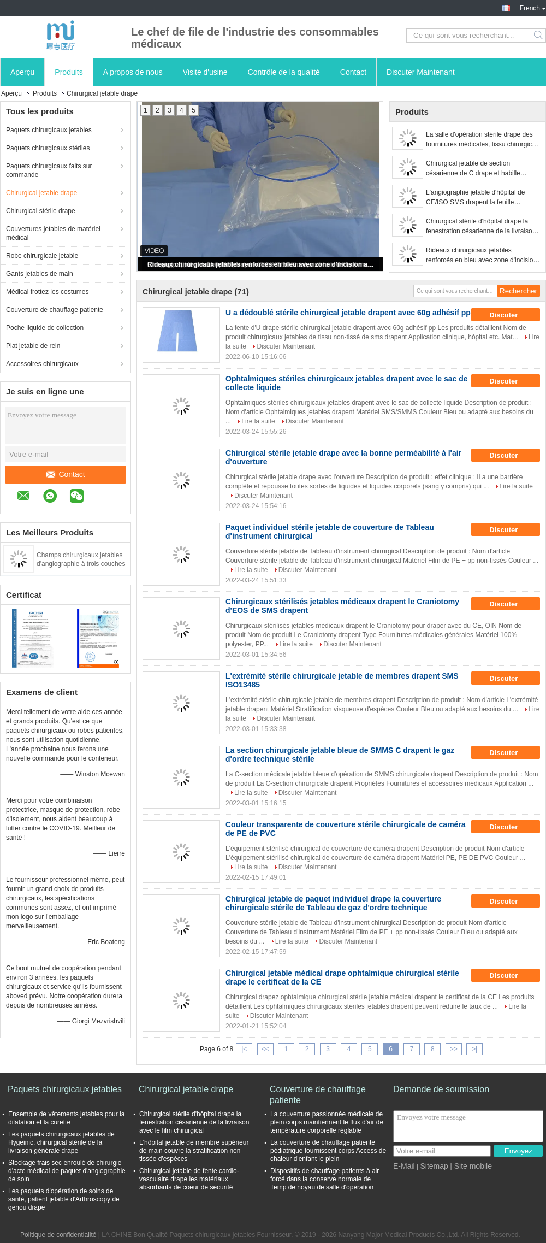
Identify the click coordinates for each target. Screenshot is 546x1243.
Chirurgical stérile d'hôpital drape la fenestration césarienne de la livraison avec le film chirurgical (481, 226)
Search (539, 35)
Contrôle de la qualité (284, 72)
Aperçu (22, 72)
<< (265, 1049)
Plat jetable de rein (33, 346)
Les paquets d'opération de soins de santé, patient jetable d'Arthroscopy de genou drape (64, 1199)
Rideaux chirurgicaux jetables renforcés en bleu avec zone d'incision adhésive (261, 264)
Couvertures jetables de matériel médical (53, 233)
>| (474, 1049)
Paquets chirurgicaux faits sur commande (49, 170)
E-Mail (404, 1166)
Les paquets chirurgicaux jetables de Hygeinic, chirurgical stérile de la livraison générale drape (61, 1142)
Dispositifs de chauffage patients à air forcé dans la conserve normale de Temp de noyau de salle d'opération (324, 1179)
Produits (68, 72)
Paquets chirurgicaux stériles (48, 148)
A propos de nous (133, 72)
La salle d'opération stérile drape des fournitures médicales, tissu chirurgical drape (481, 140)
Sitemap (434, 1166)
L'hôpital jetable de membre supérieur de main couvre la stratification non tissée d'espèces (193, 1151)
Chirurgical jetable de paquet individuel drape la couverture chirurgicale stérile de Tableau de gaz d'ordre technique (333, 903)
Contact (353, 72)
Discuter (511, 314)
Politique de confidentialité (58, 1235)
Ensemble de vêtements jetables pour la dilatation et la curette (66, 1118)
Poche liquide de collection (45, 328)
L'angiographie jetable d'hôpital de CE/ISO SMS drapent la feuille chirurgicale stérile (475, 197)
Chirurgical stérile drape (40, 211)
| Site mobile (471, 1166)
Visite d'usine (205, 72)
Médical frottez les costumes (47, 292)
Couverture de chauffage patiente (54, 310)
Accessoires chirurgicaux (42, 364)
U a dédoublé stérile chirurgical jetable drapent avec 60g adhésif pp (348, 312)
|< (244, 1049)
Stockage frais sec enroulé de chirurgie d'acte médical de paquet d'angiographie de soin (67, 1171)
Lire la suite (258, 421)
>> (454, 1049)
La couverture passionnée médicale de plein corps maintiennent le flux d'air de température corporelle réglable (326, 1122)
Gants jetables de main (39, 274)
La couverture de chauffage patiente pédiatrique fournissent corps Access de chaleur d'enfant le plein (328, 1151)
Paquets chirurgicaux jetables (49, 130)
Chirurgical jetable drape (41, 193)
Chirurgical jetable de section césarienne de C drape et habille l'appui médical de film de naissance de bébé (482, 169)
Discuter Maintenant (421, 72)
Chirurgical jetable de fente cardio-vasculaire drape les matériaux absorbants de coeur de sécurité (189, 1179)
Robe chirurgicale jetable (42, 256)
